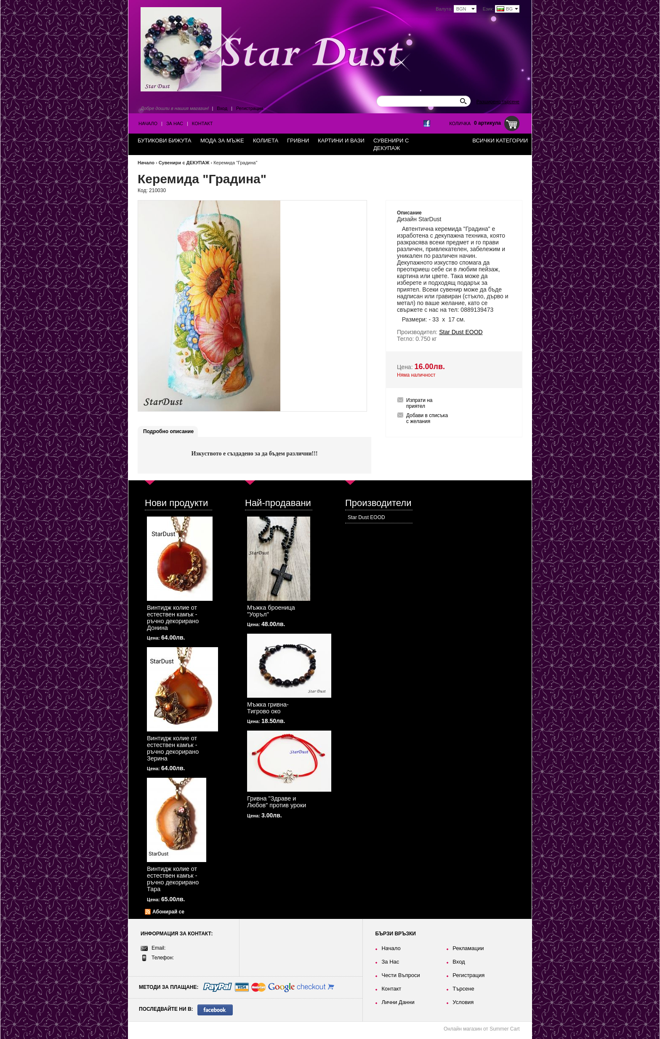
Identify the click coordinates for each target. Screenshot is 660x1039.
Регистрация (249, 108)
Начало (147, 123)
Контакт (202, 123)
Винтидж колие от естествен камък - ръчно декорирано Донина (173, 617)
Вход (222, 108)
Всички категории (500, 140)
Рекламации (468, 948)
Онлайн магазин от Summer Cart (482, 1029)
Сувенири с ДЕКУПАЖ (184, 162)
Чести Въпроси (400, 975)
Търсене (463, 988)
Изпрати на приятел (419, 403)
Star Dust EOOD (366, 517)
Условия (463, 1002)
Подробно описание (168, 431)
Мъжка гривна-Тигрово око (268, 708)
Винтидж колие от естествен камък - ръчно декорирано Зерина (173, 748)
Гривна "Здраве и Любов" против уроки (276, 802)
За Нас (174, 123)
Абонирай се (168, 912)
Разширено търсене (497, 101)
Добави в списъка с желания (427, 418)
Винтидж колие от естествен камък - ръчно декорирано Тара (173, 878)
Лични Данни (397, 1002)
